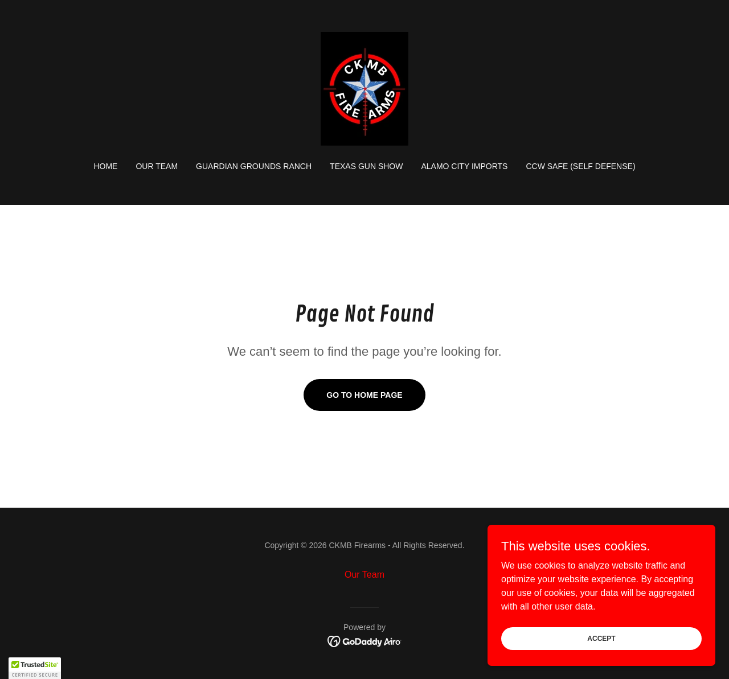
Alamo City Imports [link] (464, 166)
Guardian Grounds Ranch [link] (254, 166)
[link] (364, 88)
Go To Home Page (364, 395)
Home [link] (105, 166)
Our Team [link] (157, 166)
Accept (601, 638)
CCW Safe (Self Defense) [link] (580, 166)
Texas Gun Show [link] (366, 166)
